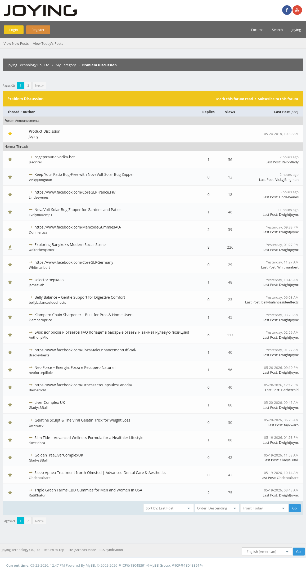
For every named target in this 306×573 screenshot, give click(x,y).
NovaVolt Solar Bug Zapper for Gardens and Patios (77, 209)
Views (230, 111)
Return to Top (54, 550)
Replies (208, 111)
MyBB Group (160, 565)
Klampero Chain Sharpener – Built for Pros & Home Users (83, 314)
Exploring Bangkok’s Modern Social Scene (70, 244)
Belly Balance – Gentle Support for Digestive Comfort (79, 297)
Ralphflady (290, 162)
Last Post (282, 111)
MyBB (90, 565)
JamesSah (36, 285)
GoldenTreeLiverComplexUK (58, 455)
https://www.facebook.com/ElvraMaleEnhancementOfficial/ (85, 349)
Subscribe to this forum (278, 98)
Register (38, 29)
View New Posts (16, 43)
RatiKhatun (38, 495)
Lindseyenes (39, 197)
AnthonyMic (38, 337)
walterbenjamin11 (43, 249)
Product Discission (45, 131)
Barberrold (37, 390)
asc (294, 111)
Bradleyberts (39, 355)
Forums (257, 29)
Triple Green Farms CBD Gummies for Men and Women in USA (88, 490)
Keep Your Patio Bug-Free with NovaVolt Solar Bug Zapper (84, 174)
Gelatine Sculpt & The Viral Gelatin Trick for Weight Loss (82, 420)
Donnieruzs (38, 232)
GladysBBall (38, 407)
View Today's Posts (48, 43)
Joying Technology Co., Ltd (29, 64)
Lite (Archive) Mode (82, 550)
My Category (66, 64)
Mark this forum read (234, 98)
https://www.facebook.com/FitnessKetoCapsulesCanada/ (83, 384)
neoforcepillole (41, 372)
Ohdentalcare (40, 477)
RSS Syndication (111, 550)
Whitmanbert (39, 267)
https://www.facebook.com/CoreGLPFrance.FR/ (74, 192)
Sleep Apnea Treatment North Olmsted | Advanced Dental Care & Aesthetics (100, 472)
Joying (296, 29)
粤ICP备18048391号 (134, 565)
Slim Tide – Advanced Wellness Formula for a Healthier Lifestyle (88, 437)
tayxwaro (36, 425)
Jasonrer (35, 162)
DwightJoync (289, 214)
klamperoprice (40, 319)
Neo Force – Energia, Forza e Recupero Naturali (74, 367)
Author (29, 111)
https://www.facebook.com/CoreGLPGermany (73, 262)
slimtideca (37, 442)
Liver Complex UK (49, 402)
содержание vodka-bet (54, 156)
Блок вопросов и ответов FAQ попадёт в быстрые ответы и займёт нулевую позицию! (111, 332)
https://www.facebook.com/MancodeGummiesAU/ (77, 227)
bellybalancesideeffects (47, 302)
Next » (39, 85)
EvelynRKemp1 (41, 214)
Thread (13, 111)
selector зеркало (49, 279)
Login (13, 29)
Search (277, 29)
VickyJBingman (40, 179)
